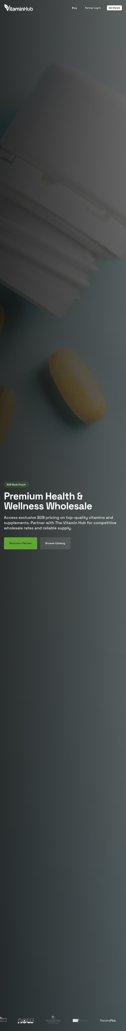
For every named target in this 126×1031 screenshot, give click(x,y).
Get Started (114, 8)
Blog (74, 7)
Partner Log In (93, 7)
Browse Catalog (55, 543)
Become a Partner (20, 543)
